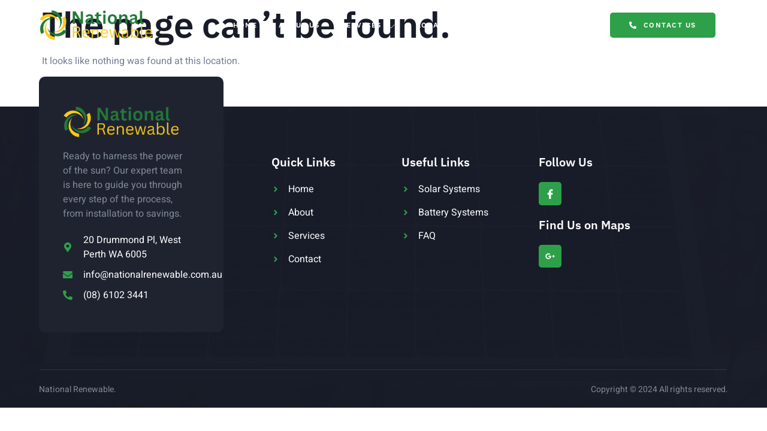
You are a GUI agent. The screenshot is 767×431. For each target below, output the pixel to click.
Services (368, 25)
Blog (511, 24)
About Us (299, 24)
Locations (447, 25)
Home (245, 24)
